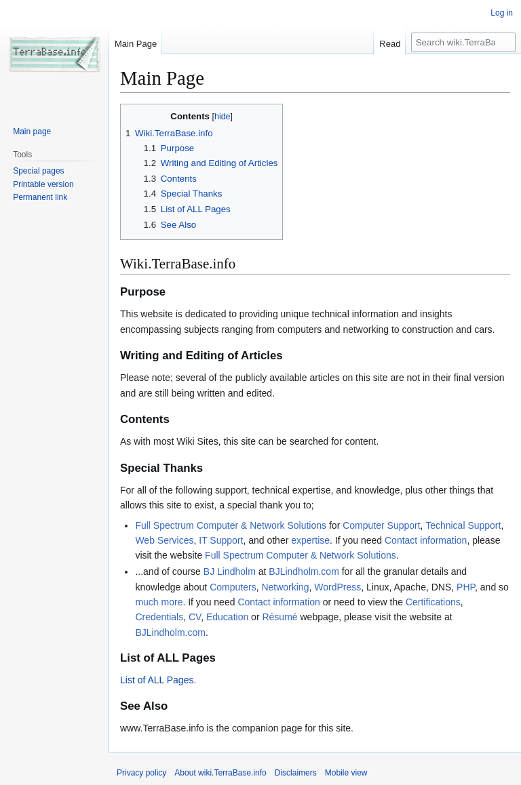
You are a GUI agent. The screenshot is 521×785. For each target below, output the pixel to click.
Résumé (279, 616)
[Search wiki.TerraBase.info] (463, 42)
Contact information (426, 540)
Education (227, 616)
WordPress (337, 587)
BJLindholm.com (304, 571)
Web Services (164, 540)
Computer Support (381, 525)
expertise (310, 540)
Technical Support (463, 525)
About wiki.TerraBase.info (220, 773)
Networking (285, 587)
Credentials (159, 616)
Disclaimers (296, 773)
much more (158, 602)
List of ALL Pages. (158, 680)
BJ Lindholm (230, 571)
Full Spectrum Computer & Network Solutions (230, 525)
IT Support (221, 540)
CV (195, 616)
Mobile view (346, 773)
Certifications (433, 602)
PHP (466, 587)
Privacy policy (141, 773)
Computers (233, 587)
